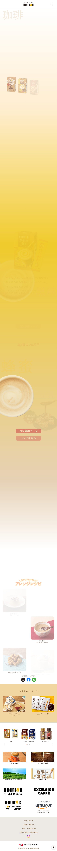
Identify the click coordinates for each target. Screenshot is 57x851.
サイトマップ (28, 821)
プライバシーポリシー (28, 828)
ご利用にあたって (28, 824)
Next (52, 744)
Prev (4, 744)
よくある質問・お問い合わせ (28, 832)
